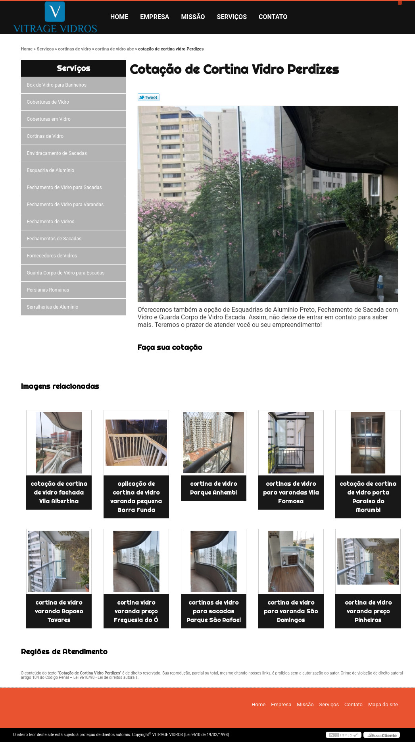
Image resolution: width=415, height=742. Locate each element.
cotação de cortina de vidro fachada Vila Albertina (59, 492)
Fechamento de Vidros (52, 221)
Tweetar (148, 97)
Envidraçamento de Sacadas (58, 153)
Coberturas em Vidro (50, 119)
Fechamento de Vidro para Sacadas (65, 187)
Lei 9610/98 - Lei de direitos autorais (105, 677)
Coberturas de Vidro (49, 102)
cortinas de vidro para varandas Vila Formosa (291, 492)
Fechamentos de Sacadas (55, 239)
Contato (273, 17)
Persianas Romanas (49, 290)
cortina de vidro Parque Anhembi (213, 488)
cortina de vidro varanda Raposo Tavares (59, 611)
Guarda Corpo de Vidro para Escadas (67, 273)
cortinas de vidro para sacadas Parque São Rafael (213, 611)
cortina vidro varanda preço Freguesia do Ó (136, 611)
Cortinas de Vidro (46, 136)
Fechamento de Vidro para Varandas (66, 204)
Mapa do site (383, 704)
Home (119, 17)
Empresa (154, 17)
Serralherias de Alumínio (54, 307)
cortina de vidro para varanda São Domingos (291, 611)
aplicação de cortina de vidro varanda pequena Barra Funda (136, 497)
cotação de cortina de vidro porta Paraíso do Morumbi (368, 497)
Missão (193, 17)
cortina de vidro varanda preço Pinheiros (368, 611)
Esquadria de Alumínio (52, 170)
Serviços (232, 17)
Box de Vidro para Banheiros (58, 85)
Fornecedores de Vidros (53, 256)
